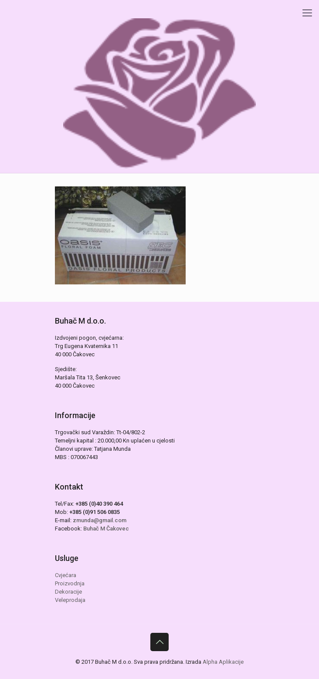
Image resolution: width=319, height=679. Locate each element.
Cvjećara (65, 575)
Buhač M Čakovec (106, 528)
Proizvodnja (70, 583)
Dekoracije (68, 591)
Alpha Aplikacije (223, 662)
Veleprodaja (70, 600)
